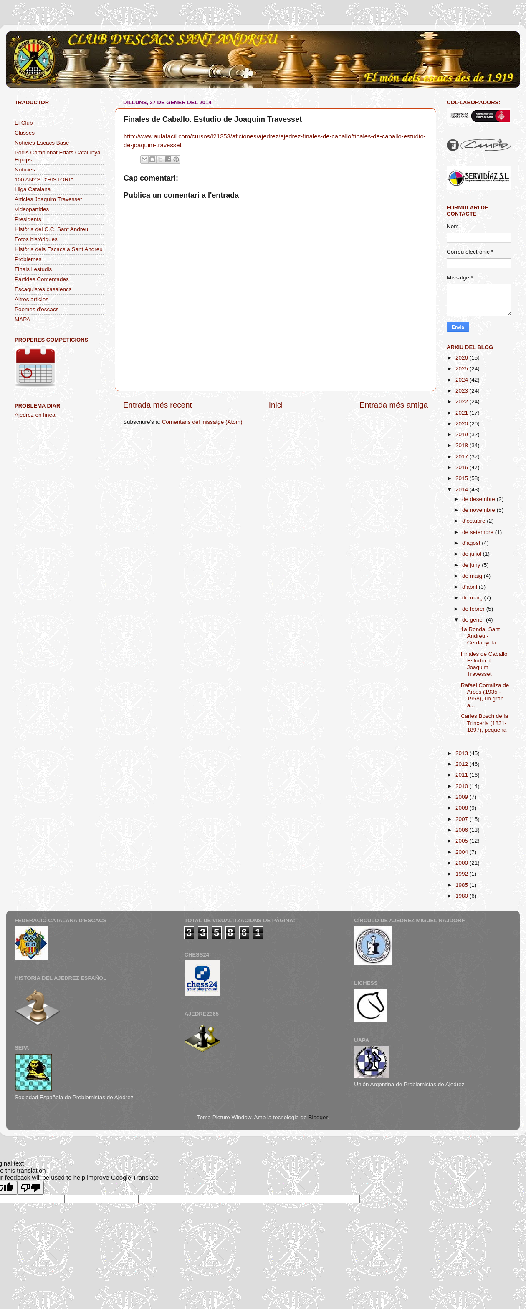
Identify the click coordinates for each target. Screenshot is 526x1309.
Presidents (28, 219)
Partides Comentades (42, 279)
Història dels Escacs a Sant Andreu (59, 249)
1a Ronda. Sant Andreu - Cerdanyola (480, 636)
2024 (462, 380)
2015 (462, 478)
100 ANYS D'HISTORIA (44, 179)
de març (473, 597)
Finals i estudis (33, 269)
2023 (462, 391)
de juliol (472, 554)
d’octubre (474, 521)
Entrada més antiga (393, 404)
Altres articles (31, 299)
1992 (462, 874)
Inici (276, 404)
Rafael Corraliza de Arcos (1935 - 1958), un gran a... (485, 695)
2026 (462, 358)
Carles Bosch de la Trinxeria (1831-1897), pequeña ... (484, 726)
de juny (472, 565)
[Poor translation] (30, 1188)
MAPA (22, 319)
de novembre (479, 510)
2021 (462, 413)
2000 (462, 863)
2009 (462, 797)
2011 (462, 775)
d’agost (472, 543)
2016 (462, 467)
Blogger (317, 1117)
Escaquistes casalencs (43, 289)
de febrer (474, 609)
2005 (462, 841)
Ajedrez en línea (35, 415)
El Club (24, 123)
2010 (462, 786)
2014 (462, 489)
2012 (462, 764)
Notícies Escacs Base (42, 143)
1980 (462, 896)
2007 (462, 819)
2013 (462, 753)
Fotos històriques (36, 239)
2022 (462, 401)
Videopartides (32, 209)
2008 (462, 808)
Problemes (28, 259)
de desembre (479, 499)
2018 (462, 445)
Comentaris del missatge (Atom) (202, 422)
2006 (462, 830)
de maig (473, 576)
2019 (462, 434)
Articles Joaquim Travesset (48, 199)
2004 (462, 852)
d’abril (470, 587)
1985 (462, 885)
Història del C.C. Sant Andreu (51, 229)
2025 (462, 368)
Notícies (25, 169)
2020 (462, 423)
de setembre (478, 532)
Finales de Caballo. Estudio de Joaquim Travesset (485, 664)
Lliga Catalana (33, 189)
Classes (25, 133)
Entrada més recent (157, 404)
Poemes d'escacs (36, 309)
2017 (462, 456)
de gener (474, 620)
